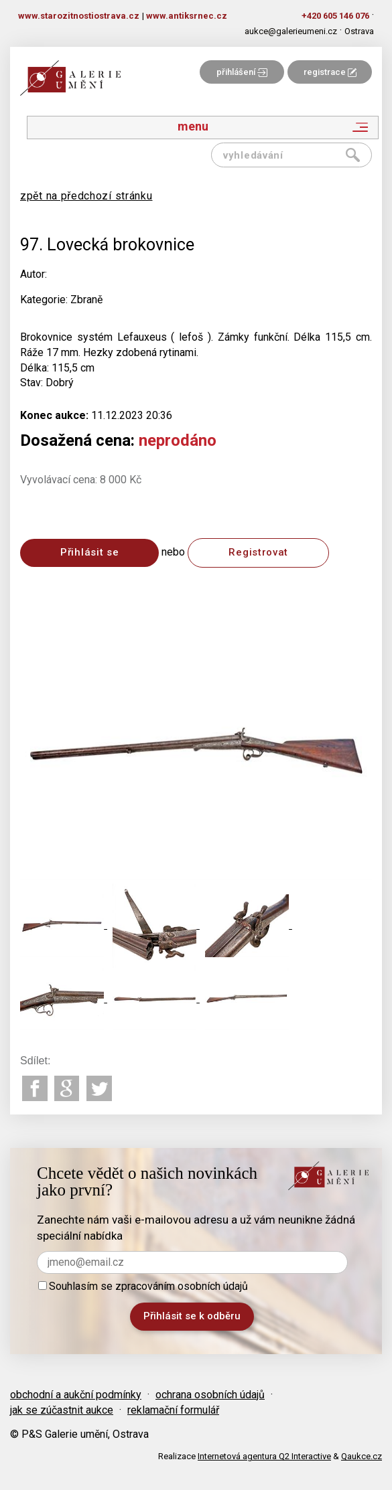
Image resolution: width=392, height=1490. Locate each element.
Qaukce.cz (361, 1456)
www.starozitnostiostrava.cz (78, 16)
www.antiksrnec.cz (186, 16)
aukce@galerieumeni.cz (291, 31)
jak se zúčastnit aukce (61, 1410)
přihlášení (241, 72)
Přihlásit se (89, 552)
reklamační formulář (173, 1410)
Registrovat (258, 552)
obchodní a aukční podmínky (75, 1394)
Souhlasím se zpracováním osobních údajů (143, 1286)
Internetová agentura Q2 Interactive (264, 1456)
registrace (330, 72)
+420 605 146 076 (335, 16)
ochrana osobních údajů (210, 1394)
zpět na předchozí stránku (86, 195)
